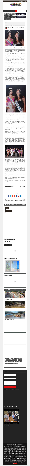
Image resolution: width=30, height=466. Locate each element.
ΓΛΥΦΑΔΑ (13, 358)
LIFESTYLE (6, 186)
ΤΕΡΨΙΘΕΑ (12, 361)
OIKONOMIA (8, 358)
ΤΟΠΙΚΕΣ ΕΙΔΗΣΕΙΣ (15, 363)
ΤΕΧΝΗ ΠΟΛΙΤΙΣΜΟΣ (19, 361)
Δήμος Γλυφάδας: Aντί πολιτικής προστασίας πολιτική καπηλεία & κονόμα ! (15, 309)
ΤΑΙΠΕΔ (7, 361)
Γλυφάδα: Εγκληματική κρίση (9, 319)
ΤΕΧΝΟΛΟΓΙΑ (8, 363)
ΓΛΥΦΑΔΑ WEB (16, 444)
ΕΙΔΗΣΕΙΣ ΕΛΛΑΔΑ (19, 358)
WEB (9, 186)
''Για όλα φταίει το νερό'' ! (8, 299)
